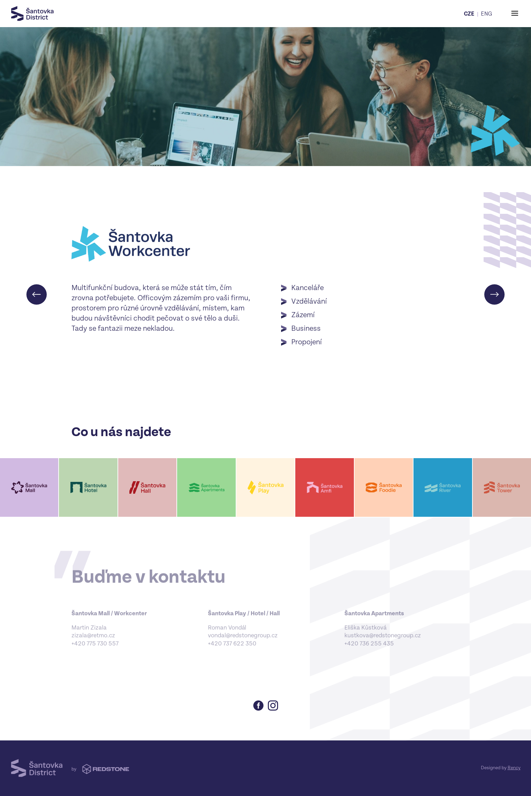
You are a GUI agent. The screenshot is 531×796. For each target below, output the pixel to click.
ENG (486, 14)
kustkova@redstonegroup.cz (382, 640)
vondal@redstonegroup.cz (243, 640)
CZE (469, 14)
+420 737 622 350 (232, 648)
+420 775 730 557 (95, 648)
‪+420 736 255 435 (369, 648)
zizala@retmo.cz (93, 640)
